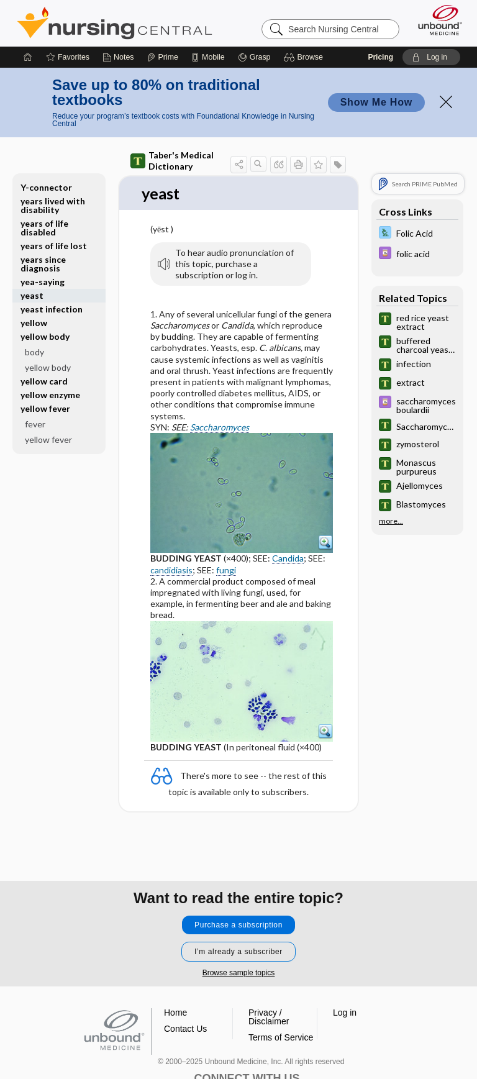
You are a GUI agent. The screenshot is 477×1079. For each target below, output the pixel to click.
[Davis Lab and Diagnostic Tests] (417, 234)
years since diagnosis (43, 263)
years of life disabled (44, 227)
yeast (31, 295)
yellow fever (45, 408)
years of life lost (53, 245)
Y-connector (46, 187)
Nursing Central (114, 23)
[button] (305, 57)
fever (35, 424)
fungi (226, 570)
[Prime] (162, 57)
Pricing (380, 57)
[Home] (28, 57)
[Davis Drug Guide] (417, 254)
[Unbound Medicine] (436, 20)
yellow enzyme (50, 394)
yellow (33, 322)
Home (175, 1013)
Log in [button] (345, 1013)
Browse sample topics (238, 972)
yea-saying (42, 281)
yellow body (45, 336)
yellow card (44, 381)
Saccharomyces (219, 427)
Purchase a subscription (238, 925)
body (34, 352)
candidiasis (171, 570)
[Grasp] (254, 57)
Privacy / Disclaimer (268, 1017)
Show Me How (376, 102)
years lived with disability (52, 205)
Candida (288, 558)
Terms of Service (280, 1037)
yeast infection (51, 309)
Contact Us (185, 1029)
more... (391, 521)
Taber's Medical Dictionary (172, 160)
